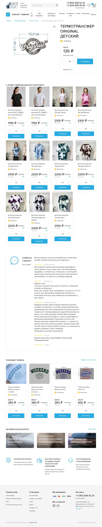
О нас (31, 14)
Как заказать (39, 14)
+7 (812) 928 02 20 (75, 3)
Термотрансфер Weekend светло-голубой (14, 389)
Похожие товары (15, 360)
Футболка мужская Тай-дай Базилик (15, 216)
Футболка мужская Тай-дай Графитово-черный (38, 217)
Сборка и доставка (51, 14)
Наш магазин (80, 8)
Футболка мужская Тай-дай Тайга (61, 165)
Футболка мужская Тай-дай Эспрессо (84, 165)
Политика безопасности (14, 505)
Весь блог (92, 429)
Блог (78, 13)
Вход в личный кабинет (14, 498)
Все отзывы (24, 265)
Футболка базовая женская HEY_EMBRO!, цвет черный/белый (16, 112)
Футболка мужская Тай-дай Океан (38, 165)
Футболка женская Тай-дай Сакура (61, 111)
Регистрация (10, 495)
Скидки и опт (70, 14)
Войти (93, 14)
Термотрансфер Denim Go (83, 388)
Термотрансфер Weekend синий (60, 388)
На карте (79, 509)
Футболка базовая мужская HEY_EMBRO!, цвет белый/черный (39, 112)
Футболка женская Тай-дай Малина (84, 111)
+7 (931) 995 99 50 (75, 5)
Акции (62, 13)
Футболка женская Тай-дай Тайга (61, 216)
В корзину (85, 61)
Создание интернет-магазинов (16, 522)
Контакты (86, 13)
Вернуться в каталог (88, 360)
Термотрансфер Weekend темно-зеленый (37, 389)
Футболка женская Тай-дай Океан (15, 165)
